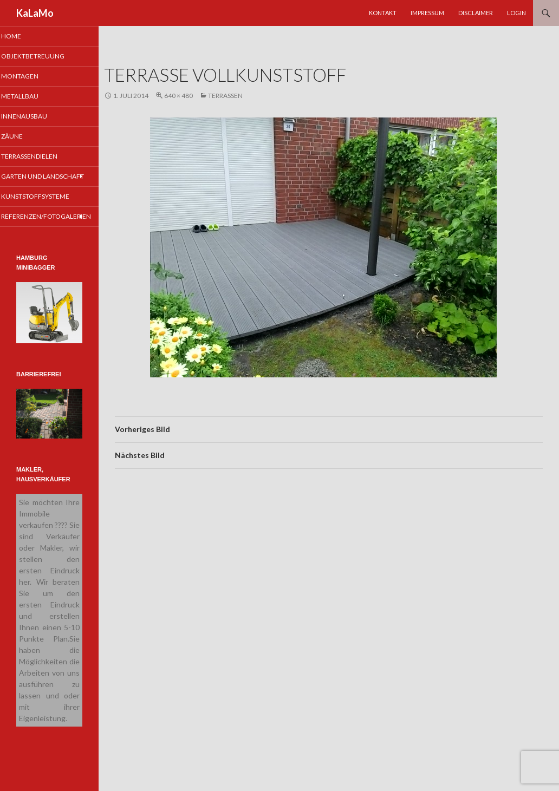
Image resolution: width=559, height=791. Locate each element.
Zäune (26, 137)
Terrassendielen (42, 157)
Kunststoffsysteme (48, 207)
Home (25, 36)
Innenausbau (37, 117)
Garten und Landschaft (35, 183)
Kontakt (382, 12)
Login (516, 12)
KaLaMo (35, 13)
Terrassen (225, 95)
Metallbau (33, 97)
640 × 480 (178, 95)
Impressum (427, 12)
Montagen (33, 76)
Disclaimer (475, 12)
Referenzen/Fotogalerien (57, 227)
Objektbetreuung (45, 56)
